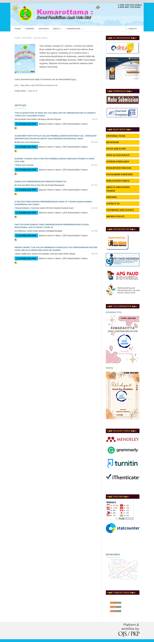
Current (29, 28)
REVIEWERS (112, 142)
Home (18, 28)
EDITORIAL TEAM (115, 136)
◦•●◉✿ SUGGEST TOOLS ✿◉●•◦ (121, 430)
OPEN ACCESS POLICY (118, 155)
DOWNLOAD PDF (27, 124)
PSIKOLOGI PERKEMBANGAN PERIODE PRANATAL (41, 181)
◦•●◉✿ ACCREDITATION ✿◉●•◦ (121, 38)
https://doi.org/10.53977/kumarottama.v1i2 (38, 85)
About (57, 28)
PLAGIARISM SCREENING (119, 174)
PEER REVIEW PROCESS (118, 168)
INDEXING (111, 197)
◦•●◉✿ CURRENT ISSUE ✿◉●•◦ (121, 592)
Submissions (73, 28)
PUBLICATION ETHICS (117, 180)
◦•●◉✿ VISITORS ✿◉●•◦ (118, 496)
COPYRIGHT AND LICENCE (120, 210)
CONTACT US (113, 203)
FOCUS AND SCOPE (116, 148)
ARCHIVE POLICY (115, 216)
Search (132, 28)
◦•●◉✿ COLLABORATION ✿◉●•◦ (122, 306)
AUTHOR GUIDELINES (117, 161)
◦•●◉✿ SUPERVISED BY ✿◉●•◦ (121, 229)
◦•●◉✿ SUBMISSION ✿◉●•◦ (119, 91)
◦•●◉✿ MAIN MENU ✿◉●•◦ (119, 129)
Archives (44, 28)
